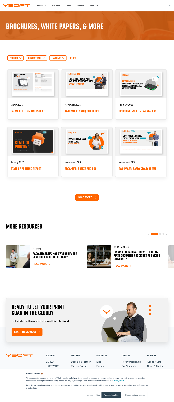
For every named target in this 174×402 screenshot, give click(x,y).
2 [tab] (160, 234)
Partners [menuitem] (75, 355)
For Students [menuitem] (129, 366)
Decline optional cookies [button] (135, 395)
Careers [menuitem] (126, 355)
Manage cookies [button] (93, 395)
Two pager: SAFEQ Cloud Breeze (137, 169)
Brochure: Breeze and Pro (81, 169)
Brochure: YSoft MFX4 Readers (137, 111)
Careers (80, 5)
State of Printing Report (26, 169)
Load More (85, 197)
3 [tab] (163, 234)
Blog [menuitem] (98, 362)
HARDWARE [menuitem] (52, 366)
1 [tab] (154, 234)
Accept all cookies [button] (111, 395)
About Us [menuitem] (151, 355)
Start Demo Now (25, 332)
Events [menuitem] (100, 366)
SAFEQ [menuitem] (50, 362)
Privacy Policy (118, 381)
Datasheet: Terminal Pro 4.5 (28, 111)
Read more (40, 264)
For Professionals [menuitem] (131, 362)
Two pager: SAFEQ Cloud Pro (82, 111)
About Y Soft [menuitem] (154, 362)
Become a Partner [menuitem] (81, 362)
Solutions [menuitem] (51, 355)
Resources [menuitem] (101, 355)
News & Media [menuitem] (155, 366)
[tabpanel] (46, 256)
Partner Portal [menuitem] (78, 366)
